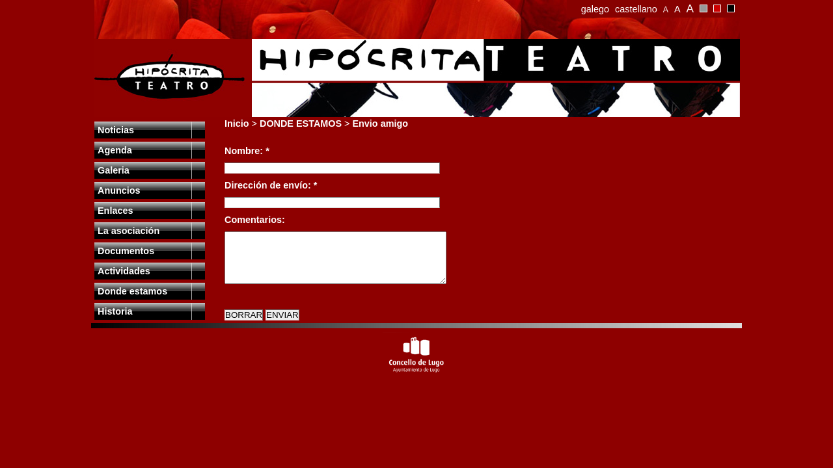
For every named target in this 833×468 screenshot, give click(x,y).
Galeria (114, 170)
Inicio (237, 123)
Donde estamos (132, 291)
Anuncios (119, 190)
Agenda (115, 150)
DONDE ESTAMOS (301, 123)
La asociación (128, 231)
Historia (115, 311)
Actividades (124, 271)
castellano (636, 9)
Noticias (116, 130)
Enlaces (115, 210)
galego (595, 9)
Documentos (126, 251)
